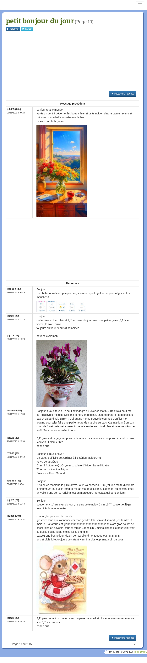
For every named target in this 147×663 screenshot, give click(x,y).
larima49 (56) (14, 410)
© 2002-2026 (127, 652)
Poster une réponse (122, 93)
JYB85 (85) (13, 453)
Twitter (27, 28)
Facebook (13, 28)
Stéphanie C (141, 652)
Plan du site (113, 652)
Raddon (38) (14, 289)
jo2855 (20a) (14, 109)
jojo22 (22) (13, 316)
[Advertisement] (76, 61)
